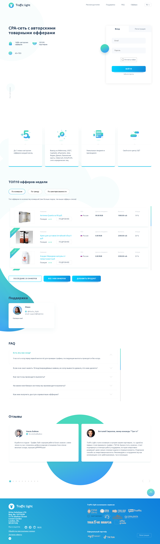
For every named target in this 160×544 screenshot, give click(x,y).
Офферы (134, 5)
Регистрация (144, 534)
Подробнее (64, 219)
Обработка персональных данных (22, 530)
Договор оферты (15, 533)
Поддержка (110, 5)
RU (147, 5)
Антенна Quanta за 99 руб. (51, 215)
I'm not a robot (130, 60)
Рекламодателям (93, 5)
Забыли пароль (129, 74)
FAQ (122, 5)
